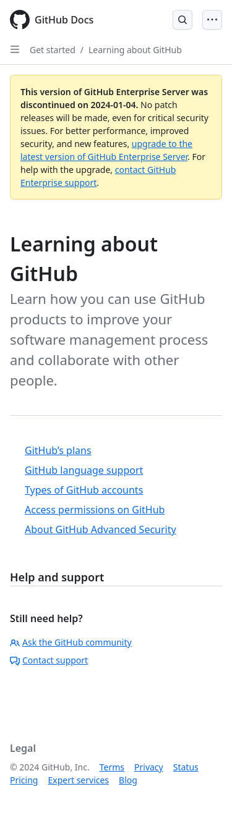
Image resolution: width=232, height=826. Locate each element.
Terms (112, 767)
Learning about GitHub (135, 50)
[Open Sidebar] (15, 49)
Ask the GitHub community (71, 642)
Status (186, 767)
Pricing (24, 780)
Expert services (78, 780)
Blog (128, 780)
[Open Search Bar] (182, 20)
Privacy (148, 767)
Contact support (49, 660)
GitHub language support (84, 470)
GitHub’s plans (58, 450)
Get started (52, 50)
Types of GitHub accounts (84, 490)
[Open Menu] (212, 20)
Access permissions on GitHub (95, 509)
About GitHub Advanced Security (100, 529)
